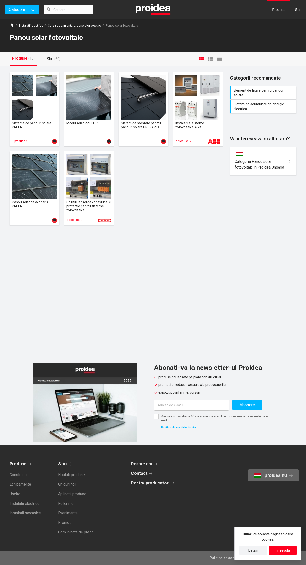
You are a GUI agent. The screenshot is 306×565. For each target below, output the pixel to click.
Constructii (18, 474)
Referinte (66, 503)
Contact (139, 473)
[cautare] (69, 9)
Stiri (62, 463)
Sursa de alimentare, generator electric (74, 25)
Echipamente (20, 484)
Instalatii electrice (31, 25)
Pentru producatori (150, 482)
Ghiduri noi (67, 484)
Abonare (247, 405)
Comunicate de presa (75, 532)
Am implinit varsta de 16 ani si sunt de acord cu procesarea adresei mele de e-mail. (214, 418)
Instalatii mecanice (25, 513)
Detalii (253, 550)
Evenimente (68, 513)
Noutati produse (71, 474)
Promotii (65, 522)
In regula (283, 550)
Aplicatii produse (72, 494)
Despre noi (141, 463)
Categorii (17, 9)
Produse (18, 463)
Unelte (15, 494)
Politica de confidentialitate (179, 427)
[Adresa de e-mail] (191, 405)
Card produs (34, 109)
